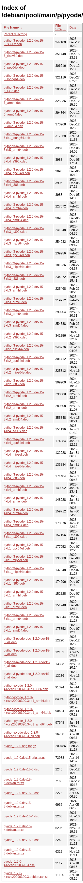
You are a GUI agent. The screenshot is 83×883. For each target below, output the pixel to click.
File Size (58, 27)
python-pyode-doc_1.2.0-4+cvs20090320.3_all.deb (22, 734)
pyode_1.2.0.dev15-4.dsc (21, 816)
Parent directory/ (15, 34)
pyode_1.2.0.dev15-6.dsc (21, 769)
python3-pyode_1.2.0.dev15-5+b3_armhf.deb (24, 288)
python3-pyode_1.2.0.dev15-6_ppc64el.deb (24, 65)
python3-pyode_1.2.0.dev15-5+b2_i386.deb (24, 382)
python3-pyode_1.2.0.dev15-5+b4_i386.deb (24, 183)
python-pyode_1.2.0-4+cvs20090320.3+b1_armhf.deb (27, 699)
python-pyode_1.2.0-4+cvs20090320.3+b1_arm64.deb (27, 710)
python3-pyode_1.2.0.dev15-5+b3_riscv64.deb (24, 241)
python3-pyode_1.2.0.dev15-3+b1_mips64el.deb (24, 570)
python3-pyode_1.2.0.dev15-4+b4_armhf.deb (24, 488)
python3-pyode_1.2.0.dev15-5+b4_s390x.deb (24, 159)
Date (72, 27)
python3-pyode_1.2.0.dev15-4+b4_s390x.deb (24, 429)
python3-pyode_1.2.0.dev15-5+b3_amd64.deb (24, 323)
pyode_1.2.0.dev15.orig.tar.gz (24, 757)
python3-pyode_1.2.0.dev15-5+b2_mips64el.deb (24, 370)
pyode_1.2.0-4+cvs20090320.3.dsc (19, 863)
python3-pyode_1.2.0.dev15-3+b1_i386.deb (24, 581)
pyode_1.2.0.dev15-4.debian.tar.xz (18, 828)
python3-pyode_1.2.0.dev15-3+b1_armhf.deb (24, 593)
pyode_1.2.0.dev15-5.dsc (21, 793)
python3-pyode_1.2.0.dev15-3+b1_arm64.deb (24, 617)
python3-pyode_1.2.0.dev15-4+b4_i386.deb (24, 476)
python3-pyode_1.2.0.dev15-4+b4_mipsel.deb (24, 452)
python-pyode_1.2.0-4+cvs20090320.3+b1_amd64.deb (28, 722)
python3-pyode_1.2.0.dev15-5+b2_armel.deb (24, 405)
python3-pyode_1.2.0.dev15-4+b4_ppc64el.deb (24, 441)
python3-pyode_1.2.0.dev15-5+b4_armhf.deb (24, 194)
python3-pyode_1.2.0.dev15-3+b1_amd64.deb (24, 628)
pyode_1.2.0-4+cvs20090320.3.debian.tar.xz (26, 875)
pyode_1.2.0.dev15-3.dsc (21, 840)
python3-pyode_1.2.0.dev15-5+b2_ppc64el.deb (24, 358)
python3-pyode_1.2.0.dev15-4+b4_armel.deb (24, 499)
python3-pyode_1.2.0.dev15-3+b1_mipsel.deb (24, 558)
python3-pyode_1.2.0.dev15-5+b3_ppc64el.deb (24, 253)
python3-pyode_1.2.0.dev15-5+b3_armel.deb (24, 300)
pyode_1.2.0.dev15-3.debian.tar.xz (18, 851)
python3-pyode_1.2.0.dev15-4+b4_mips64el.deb (24, 464)
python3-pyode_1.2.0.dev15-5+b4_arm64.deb (24, 206)
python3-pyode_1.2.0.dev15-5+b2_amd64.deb (24, 417)
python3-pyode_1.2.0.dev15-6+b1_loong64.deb (24, 136)
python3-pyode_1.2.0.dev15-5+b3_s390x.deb (24, 229)
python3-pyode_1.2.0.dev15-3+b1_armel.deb (24, 605)
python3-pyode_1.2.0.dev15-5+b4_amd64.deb (24, 218)
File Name (11, 27)
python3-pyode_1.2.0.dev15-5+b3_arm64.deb (24, 312)
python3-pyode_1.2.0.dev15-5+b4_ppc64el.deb (24, 171)
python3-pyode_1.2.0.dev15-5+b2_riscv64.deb (24, 347)
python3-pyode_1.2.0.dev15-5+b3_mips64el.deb (24, 265)
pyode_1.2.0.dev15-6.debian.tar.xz (18, 781)
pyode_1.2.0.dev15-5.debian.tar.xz (18, 804)
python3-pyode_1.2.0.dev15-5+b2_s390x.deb (24, 335)
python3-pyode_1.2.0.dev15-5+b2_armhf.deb (24, 394)
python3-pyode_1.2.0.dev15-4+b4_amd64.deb (24, 523)
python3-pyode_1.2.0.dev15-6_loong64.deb (24, 77)
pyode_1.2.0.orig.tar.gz (20, 746)
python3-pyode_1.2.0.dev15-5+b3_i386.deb (24, 276)
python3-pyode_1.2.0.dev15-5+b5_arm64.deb (24, 147)
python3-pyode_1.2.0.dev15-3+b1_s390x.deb (24, 534)
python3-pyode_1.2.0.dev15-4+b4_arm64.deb (24, 511)
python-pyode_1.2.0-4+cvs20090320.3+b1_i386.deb (26, 687)
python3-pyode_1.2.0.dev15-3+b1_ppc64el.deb (24, 546)
